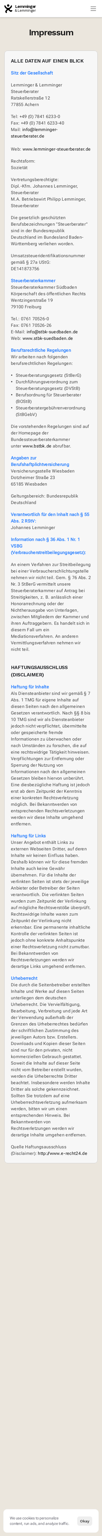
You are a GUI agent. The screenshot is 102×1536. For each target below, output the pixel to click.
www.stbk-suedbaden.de (48, 338)
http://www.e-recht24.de (62, 1153)
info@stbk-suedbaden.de (52, 331)
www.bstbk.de (37, 446)
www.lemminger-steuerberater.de (57, 149)
